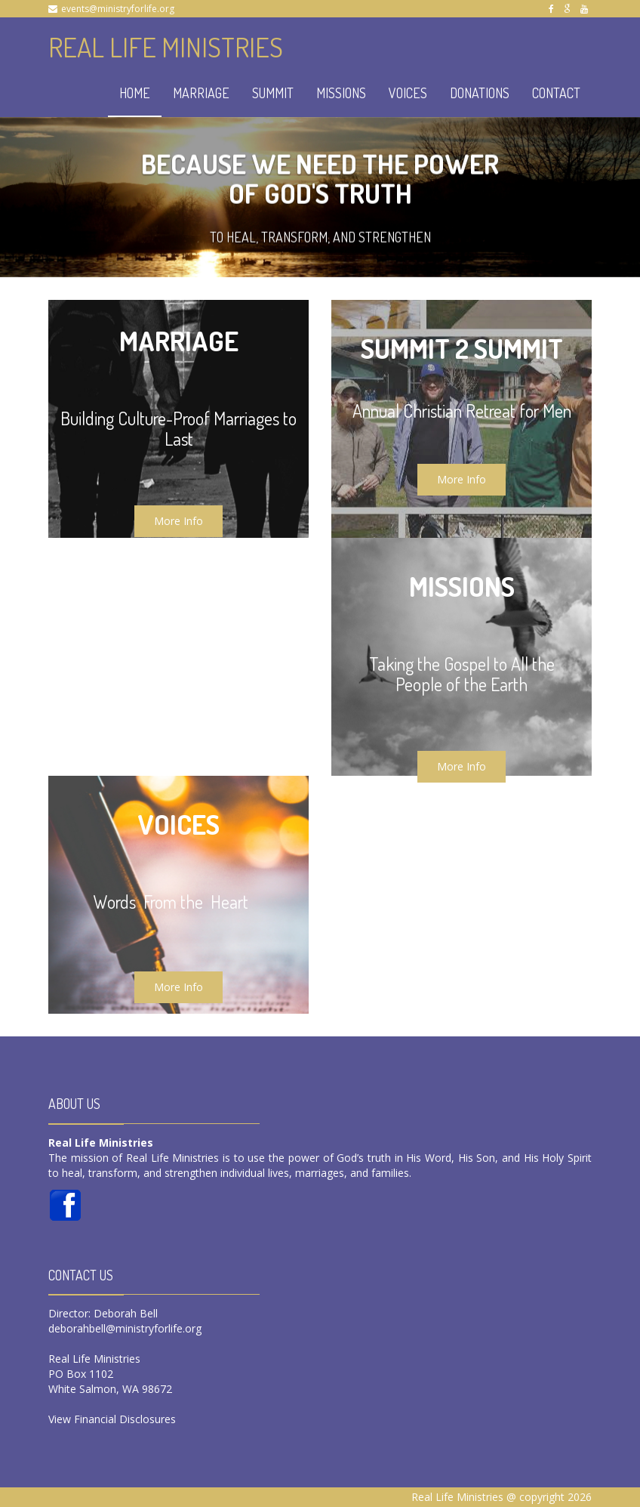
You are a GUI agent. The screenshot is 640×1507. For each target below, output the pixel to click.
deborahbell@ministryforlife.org (125, 1328)
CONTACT (556, 93)
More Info (178, 521)
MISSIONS (341, 93)
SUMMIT (273, 93)
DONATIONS (479, 93)
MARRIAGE (201, 93)
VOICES (408, 93)
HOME (134, 93)
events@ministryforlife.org (117, 8)
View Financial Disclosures (112, 1419)
